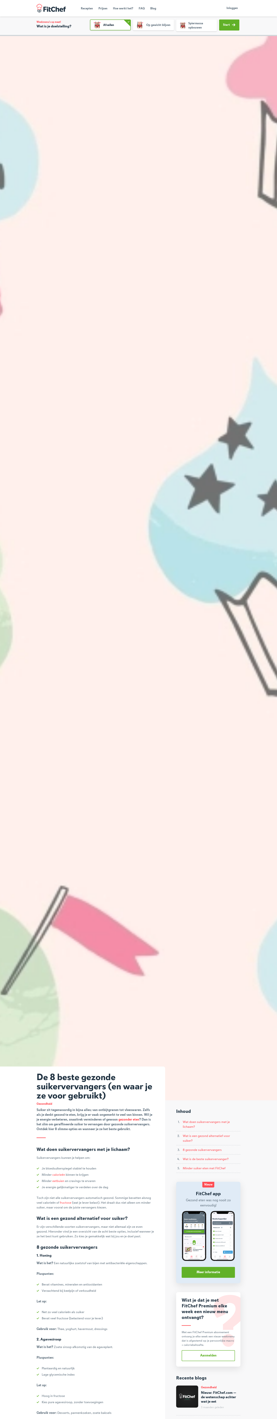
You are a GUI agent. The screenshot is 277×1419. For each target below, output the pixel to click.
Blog (153, 8)
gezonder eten (128, 1119)
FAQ (142, 8)
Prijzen (102, 8)
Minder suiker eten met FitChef (204, 1168)
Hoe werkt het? (123, 8)
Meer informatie (208, 1272)
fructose (65, 1202)
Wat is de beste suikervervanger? (206, 1159)
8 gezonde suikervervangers (202, 1150)
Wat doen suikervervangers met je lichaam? (206, 1124)
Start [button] (229, 24)
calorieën (58, 1174)
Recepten (87, 8)
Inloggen (232, 8)
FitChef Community (51, 8)
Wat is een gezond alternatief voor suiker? (206, 1138)
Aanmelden (208, 1355)
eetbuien (58, 1181)
